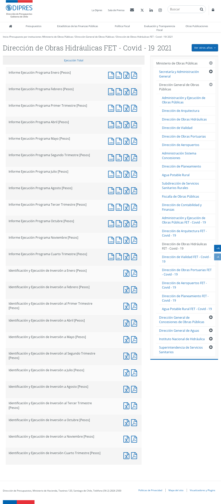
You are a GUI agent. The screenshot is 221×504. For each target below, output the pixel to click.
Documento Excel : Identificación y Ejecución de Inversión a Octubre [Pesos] (127, 422)
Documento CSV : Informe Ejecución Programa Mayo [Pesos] (119, 140)
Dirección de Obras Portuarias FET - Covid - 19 (187, 272)
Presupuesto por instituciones (25, 36)
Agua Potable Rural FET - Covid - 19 (187, 309)
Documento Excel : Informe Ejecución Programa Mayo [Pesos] (127, 140)
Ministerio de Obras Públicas (58, 36)
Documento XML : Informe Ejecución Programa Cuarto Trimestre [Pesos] (112, 256)
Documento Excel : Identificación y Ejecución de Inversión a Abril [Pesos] (127, 322)
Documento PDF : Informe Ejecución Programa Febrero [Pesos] (135, 91)
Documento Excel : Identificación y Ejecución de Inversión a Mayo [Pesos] (127, 339)
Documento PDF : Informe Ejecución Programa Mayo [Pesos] (135, 140)
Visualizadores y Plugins (202, 490)
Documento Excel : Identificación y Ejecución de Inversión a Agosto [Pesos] (127, 388)
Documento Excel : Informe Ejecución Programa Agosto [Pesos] (127, 190)
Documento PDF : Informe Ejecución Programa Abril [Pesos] (135, 124)
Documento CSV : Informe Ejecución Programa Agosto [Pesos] (119, 190)
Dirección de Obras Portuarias (184, 136)
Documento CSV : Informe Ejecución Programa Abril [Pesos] (119, 124)
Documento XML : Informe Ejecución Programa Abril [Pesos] (112, 124)
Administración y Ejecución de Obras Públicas (183, 100)
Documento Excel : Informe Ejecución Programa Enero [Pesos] (127, 74)
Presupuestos (33, 26)
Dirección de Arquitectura (180, 111)
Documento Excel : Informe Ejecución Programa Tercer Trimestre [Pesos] (127, 206)
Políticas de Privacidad (150, 490)
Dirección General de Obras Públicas (94, 36)
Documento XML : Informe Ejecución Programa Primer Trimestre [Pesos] (112, 107)
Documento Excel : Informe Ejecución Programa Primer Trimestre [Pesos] (127, 107)
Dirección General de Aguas (179, 330)
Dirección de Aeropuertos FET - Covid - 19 (184, 285)
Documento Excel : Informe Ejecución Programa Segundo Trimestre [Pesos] (127, 157)
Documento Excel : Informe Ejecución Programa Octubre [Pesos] (127, 223)
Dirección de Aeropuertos (180, 145)
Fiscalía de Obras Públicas (180, 196)
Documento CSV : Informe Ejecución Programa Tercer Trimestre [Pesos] (119, 206)
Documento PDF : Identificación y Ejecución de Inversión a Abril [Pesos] (135, 322)
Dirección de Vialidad (177, 128)
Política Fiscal (122, 26)
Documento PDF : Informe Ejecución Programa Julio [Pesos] (135, 173)
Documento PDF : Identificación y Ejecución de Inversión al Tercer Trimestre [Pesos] (135, 405)
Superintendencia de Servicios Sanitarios (181, 349)
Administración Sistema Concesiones (179, 155)
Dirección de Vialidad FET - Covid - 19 (186, 259)
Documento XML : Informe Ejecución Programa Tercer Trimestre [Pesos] (112, 206)
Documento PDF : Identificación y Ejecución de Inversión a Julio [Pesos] (135, 372)
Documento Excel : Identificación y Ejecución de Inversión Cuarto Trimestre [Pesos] (127, 455)
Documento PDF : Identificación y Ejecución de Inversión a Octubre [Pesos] (135, 422)
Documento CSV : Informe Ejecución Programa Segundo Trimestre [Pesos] (119, 157)
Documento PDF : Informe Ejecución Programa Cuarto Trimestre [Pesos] (135, 256)
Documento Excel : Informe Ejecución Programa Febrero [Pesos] (127, 91)
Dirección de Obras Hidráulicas (184, 119)
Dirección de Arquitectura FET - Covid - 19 (184, 233)
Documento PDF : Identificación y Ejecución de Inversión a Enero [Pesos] (135, 272)
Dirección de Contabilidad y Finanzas (182, 207)
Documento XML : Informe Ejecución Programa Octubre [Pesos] (112, 223)
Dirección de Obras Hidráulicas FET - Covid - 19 (141, 36)
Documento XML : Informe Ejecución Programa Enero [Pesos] (112, 74)
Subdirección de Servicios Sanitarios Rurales (180, 185)
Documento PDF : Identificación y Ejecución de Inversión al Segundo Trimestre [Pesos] (135, 355)
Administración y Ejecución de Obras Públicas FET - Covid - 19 (184, 220)
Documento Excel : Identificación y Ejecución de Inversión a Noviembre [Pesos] (127, 438)
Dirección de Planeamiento (181, 166)
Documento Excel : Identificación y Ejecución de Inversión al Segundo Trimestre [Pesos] (127, 355)
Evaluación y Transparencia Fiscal (159, 28)
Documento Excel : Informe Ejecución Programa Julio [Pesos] (127, 173)
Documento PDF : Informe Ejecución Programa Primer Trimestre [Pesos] (135, 107)
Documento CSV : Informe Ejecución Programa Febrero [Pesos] (119, 91)
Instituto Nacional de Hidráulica (182, 339)
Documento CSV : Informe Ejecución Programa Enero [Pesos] (119, 74)
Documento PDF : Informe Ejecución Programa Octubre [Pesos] (135, 223)
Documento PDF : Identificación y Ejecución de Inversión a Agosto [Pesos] (135, 388)
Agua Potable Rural (176, 175)
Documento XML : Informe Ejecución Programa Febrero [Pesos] (112, 91)
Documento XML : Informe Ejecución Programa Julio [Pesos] (112, 173)
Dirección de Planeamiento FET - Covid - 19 (185, 298)
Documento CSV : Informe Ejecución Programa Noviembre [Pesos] (119, 239)
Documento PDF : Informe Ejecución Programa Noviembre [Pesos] (135, 239)
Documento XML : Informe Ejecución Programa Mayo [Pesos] (112, 140)
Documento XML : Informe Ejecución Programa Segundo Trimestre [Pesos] (112, 157)
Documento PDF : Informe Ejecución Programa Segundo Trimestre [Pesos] (135, 157)
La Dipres (97, 10)
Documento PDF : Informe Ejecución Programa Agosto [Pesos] (135, 190)
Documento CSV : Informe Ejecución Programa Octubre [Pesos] (119, 223)
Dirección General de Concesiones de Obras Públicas (181, 319)
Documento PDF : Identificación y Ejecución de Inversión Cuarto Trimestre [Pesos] (135, 455)
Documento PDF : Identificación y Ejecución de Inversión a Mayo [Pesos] (135, 339)
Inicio (5, 36)
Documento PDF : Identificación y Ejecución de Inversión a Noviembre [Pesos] (135, 438)
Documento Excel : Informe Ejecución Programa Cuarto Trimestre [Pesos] (127, 256)
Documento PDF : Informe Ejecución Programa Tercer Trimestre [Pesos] (135, 206)
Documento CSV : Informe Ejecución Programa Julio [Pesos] (119, 173)
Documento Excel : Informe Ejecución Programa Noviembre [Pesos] (127, 239)
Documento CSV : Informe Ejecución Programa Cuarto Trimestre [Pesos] (119, 256)
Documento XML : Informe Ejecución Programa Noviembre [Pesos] (112, 239)
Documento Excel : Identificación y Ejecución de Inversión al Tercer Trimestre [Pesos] (127, 405)
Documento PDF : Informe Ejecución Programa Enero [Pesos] (135, 74)
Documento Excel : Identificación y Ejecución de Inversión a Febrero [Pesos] (127, 289)
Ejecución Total (73, 60)
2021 (170, 36)
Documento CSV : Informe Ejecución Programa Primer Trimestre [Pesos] (119, 107)
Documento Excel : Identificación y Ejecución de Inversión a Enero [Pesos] (127, 272)
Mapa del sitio (175, 490)
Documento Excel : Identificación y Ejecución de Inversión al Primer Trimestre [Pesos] (127, 305)
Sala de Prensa (116, 10)
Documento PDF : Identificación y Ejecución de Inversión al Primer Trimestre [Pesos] (135, 305)
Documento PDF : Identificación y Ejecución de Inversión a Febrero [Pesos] (135, 289)
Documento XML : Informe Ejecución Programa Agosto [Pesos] (112, 190)
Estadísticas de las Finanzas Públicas (77, 26)
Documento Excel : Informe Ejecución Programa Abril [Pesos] (127, 124)
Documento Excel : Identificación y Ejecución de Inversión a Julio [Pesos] (127, 372)
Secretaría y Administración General (179, 74)
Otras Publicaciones (197, 26)
